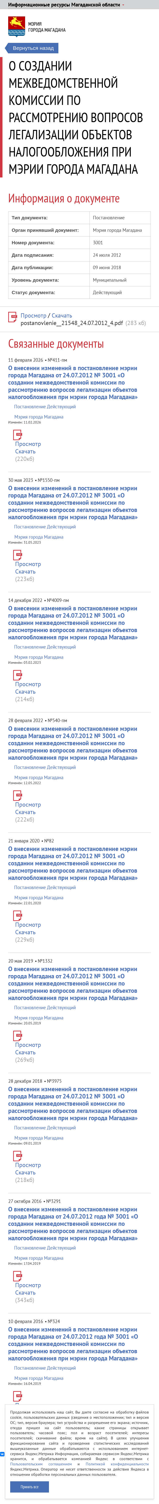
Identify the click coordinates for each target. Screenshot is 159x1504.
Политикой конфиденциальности (117, 1463)
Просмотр (33, 315)
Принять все (30, 1487)
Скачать (62, 315)
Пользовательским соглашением (41, 1463)
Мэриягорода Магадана (47, 27)
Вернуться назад (33, 48)
